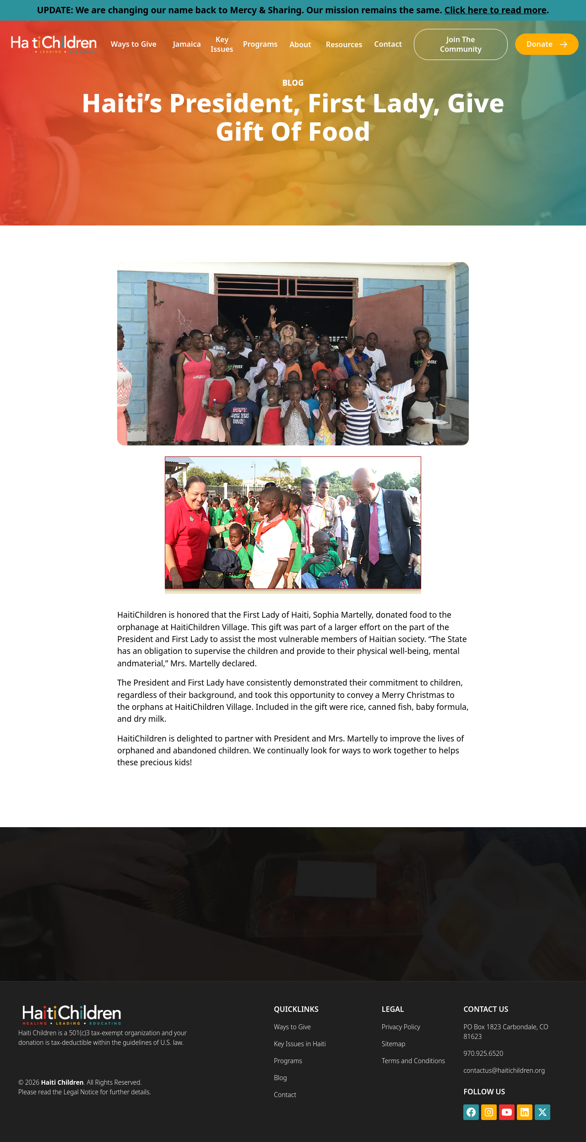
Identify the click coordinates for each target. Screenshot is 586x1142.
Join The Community (461, 44)
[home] (53, 44)
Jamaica (187, 44)
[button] (133, 44)
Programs (260, 44)
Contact (388, 44)
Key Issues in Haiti (300, 1043)
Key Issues (222, 44)
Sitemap (394, 1043)
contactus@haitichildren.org (504, 1070)
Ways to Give (134, 44)
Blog (280, 1077)
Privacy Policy (401, 1026)
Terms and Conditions (413, 1060)
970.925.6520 (483, 1053)
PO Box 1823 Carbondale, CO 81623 (505, 1031)
